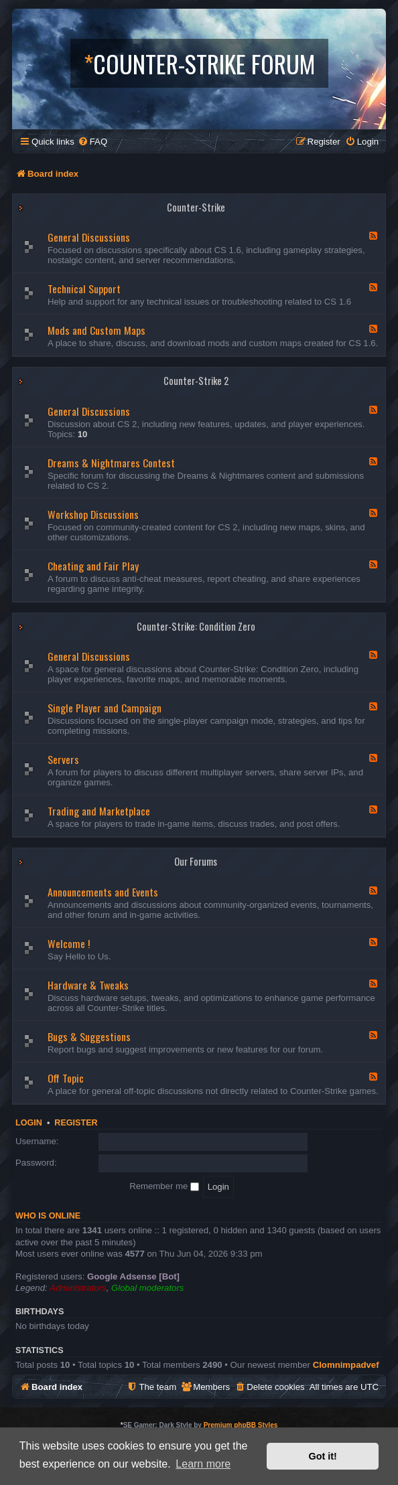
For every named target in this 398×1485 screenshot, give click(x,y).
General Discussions (89, 237)
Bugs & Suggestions (89, 1036)
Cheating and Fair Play (93, 566)
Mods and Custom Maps (96, 330)
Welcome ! (69, 943)
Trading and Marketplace (99, 811)
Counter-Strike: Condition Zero (196, 626)
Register (75, 1122)
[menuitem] (92, 141)
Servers (63, 759)
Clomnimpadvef (346, 1365)
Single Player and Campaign (104, 708)
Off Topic (66, 1078)
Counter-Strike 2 (195, 381)
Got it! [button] (323, 1456)
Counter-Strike (196, 207)
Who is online (47, 1216)
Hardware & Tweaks (88, 985)
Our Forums (195, 861)
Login (28, 1122)
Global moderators (147, 1288)
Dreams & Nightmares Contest (111, 463)
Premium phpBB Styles (241, 1425)
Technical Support (84, 289)
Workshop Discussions (93, 514)
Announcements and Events (103, 892)
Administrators (78, 1288)
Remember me (164, 1186)
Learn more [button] (203, 1464)
